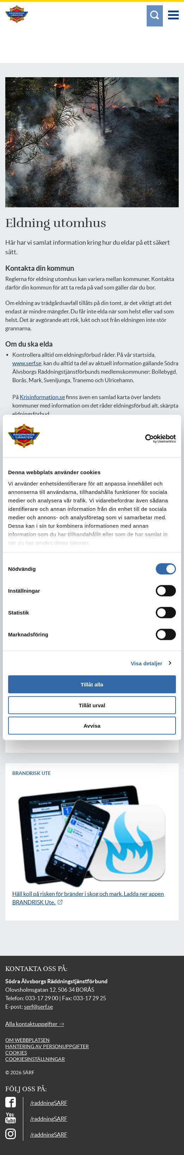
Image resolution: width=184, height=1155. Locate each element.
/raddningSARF (48, 1103)
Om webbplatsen (27, 1040)
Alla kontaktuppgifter (34, 1024)
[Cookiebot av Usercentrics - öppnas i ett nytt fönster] (153, 439)
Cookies (16, 1053)
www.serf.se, (27, 363)
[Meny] (173, 11)
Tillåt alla (92, 685)
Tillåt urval (92, 705)
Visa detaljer (146, 663)
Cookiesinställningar (35, 1059)
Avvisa (92, 726)
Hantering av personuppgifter (47, 1046)
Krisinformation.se (42, 397)
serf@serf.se (38, 1006)
